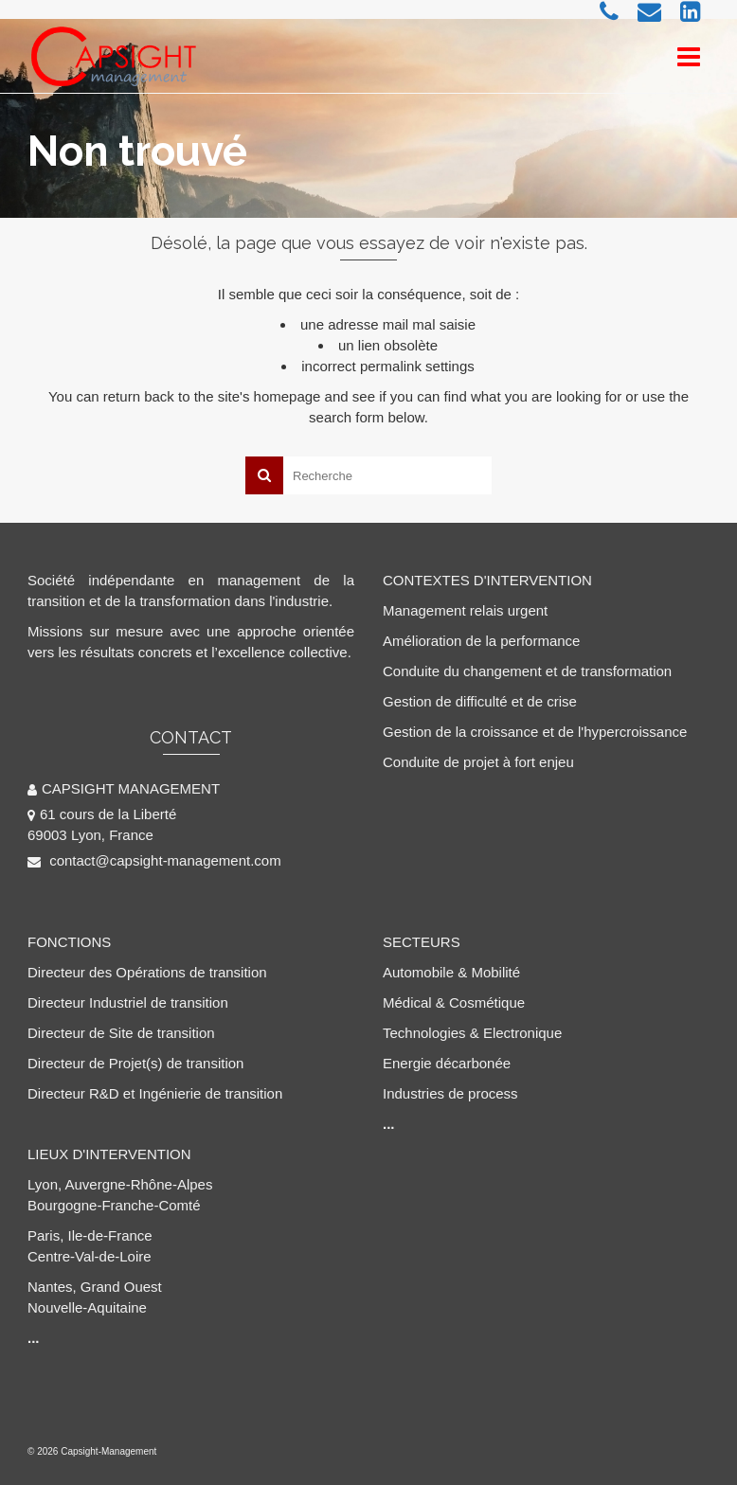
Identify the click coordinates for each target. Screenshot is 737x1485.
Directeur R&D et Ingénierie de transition (154, 1093)
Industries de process (450, 1093)
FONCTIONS (69, 942)
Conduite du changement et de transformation (527, 671)
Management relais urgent (465, 610)
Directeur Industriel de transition (127, 1002)
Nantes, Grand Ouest (94, 1287)
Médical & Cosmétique (454, 1002)
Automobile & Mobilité (451, 972)
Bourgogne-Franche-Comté (114, 1205)
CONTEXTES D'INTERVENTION (487, 580)
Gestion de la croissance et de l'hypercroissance (535, 732)
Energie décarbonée (447, 1063)
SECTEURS (421, 942)
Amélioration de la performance (481, 641)
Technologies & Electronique (472, 1033)
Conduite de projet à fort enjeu (478, 762)
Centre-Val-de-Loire (89, 1256)
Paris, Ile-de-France (90, 1235)
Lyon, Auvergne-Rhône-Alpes (119, 1184)
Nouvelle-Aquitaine (87, 1307)
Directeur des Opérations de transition (147, 972)
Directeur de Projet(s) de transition (135, 1063)
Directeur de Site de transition (121, 1033)
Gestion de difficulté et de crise (480, 701)
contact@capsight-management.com (154, 860)
